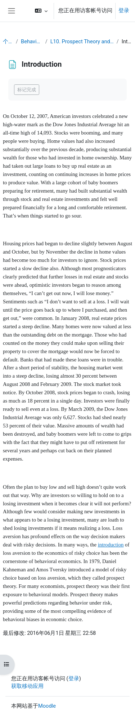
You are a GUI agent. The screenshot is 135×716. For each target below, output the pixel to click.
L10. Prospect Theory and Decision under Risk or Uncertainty (82, 41)
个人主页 (8, 41)
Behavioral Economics (31, 41)
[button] (41, 11)
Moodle (47, 706)
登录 (123, 10)
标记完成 (26, 89)
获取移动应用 (27, 686)
